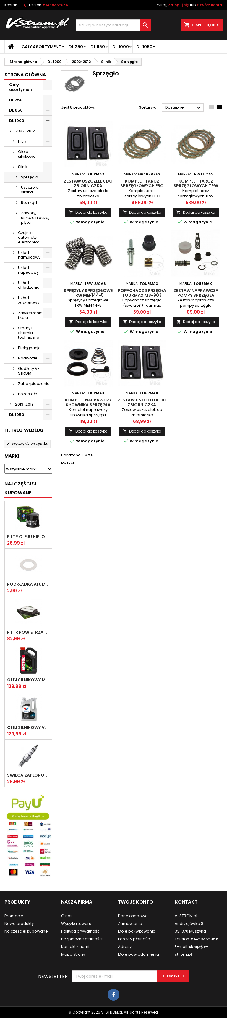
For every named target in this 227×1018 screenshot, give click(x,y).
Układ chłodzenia (29, 285)
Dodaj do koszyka (88, 212)
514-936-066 (55, 4)
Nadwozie (28, 358)
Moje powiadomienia (138, 954)
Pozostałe (27, 394)
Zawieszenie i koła (30, 315)
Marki (11, 456)
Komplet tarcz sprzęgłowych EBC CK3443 (141, 185)
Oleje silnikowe (27, 154)
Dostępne (183, 107)
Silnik (22, 167)
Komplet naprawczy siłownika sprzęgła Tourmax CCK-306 (88, 404)
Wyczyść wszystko (27, 443)
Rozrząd (29, 202)
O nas (66, 916)
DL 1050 (144, 47)
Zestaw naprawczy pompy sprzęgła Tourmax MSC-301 (196, 295)
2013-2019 (24, 404)
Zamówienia (130, 923)
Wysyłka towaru (76, 923)
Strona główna (25, 74)
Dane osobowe (133, 916)
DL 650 (97, 47)
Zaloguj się (178, 4)
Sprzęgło (29, 177)
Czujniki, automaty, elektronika (29, 237)
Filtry (22, 141)
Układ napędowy (28, 270)
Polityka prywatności (80, 931)
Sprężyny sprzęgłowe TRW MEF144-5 (88, 293)
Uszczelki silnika (30, 190)
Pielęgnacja (29, 348)
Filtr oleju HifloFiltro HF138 (28, 536)
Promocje (13, 916)
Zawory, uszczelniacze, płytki (35, 217)
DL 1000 (120, 47)
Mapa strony (73, 954)
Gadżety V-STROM (29, 371)
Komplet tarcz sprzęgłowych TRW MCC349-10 (196, 185)
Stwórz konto (209, 4)
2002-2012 (25, 131)
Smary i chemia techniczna (28, 332)
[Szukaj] (113, 25)
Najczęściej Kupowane (20, 488)
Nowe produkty (19, 923)
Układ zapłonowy (28, 300)
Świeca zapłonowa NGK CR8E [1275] (28, 775)
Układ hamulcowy (29, 255)
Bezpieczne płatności (82, 939)
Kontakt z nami (75, 946)
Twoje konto (135, 901)
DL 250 (76, 47)
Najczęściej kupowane (26, 931)
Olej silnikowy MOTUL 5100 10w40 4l (28, 679)
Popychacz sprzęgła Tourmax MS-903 (142, 293)
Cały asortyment (41, 47)
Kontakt (11, 4)
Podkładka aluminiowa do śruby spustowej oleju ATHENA (28, 584)
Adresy (125, 946)
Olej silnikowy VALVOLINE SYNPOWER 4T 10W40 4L (28, 727)
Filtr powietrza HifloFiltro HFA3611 (28, 632)
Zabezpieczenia (34, 383)
